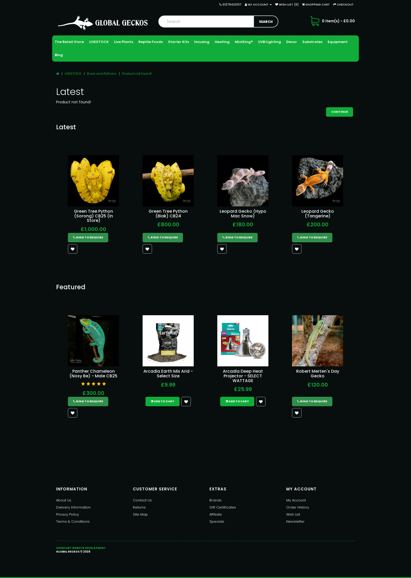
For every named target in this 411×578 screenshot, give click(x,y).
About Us (63, 500)
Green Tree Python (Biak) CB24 (168, 213)
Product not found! (137, 73)
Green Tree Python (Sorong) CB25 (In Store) (93, 215)
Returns (139, 507)
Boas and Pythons (101, 73)
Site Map (140, 514)
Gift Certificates (222, 507)
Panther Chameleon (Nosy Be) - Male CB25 (93, 373)
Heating (222, 41)
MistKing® (244, 41)
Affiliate (215, 514)
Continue (339, 112)
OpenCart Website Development (81, 548)
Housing (201, 41)
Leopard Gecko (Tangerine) (317, 213)
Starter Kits (178, 41)
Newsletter (295, 521)
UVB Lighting (269, 41)
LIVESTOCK (99, 41)
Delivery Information (73, 507)
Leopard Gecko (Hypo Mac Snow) (243, 213)
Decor (291, 41)
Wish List (293, 514)
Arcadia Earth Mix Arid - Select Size (168, 373)
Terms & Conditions (73, 521)
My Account (296, 500)
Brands (215, 500)
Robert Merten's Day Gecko (317, 373)
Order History (297, 507)
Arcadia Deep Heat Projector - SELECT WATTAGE (243, 375)
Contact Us (142, 500)
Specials (216, 521)
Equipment (338, 41)
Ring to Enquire (88, 237)
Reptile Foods (150, 41)
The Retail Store (69, 41)
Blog (59, 54)
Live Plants (123, 41)
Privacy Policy (67, 514)
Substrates (312, 41)
